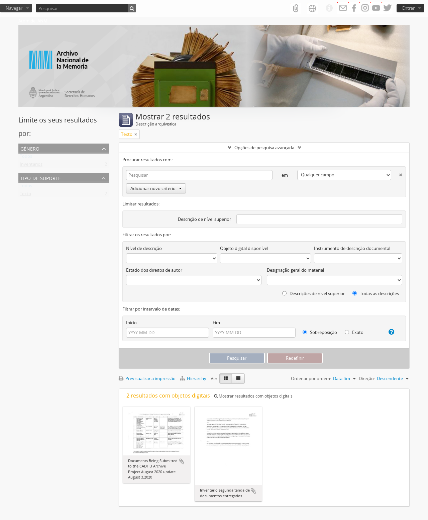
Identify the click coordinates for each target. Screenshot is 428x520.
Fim (216, 323)
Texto (25, 195)
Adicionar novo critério (156, 188)
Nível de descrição (144, 248)
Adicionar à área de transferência (181, 461)
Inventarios (31, 166)
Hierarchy (193, 378)
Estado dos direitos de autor (154, 270)
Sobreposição (320, 332)
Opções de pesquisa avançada (264, 148)
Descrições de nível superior (313, 293)
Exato (354, 332)
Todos (26, 158)
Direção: (367, 378)
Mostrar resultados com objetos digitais (253, 396)
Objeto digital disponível (244, 248)
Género (29, 148)
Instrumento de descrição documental (352, 248)
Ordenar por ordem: (311, 378)
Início (131, 323)
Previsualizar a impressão (147, 378)
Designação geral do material (295, 270)
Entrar (408, 8)
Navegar (14, 8)
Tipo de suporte (40, 177)
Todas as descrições (375, 293)
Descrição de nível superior (204, 219)
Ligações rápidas (329, 8)
